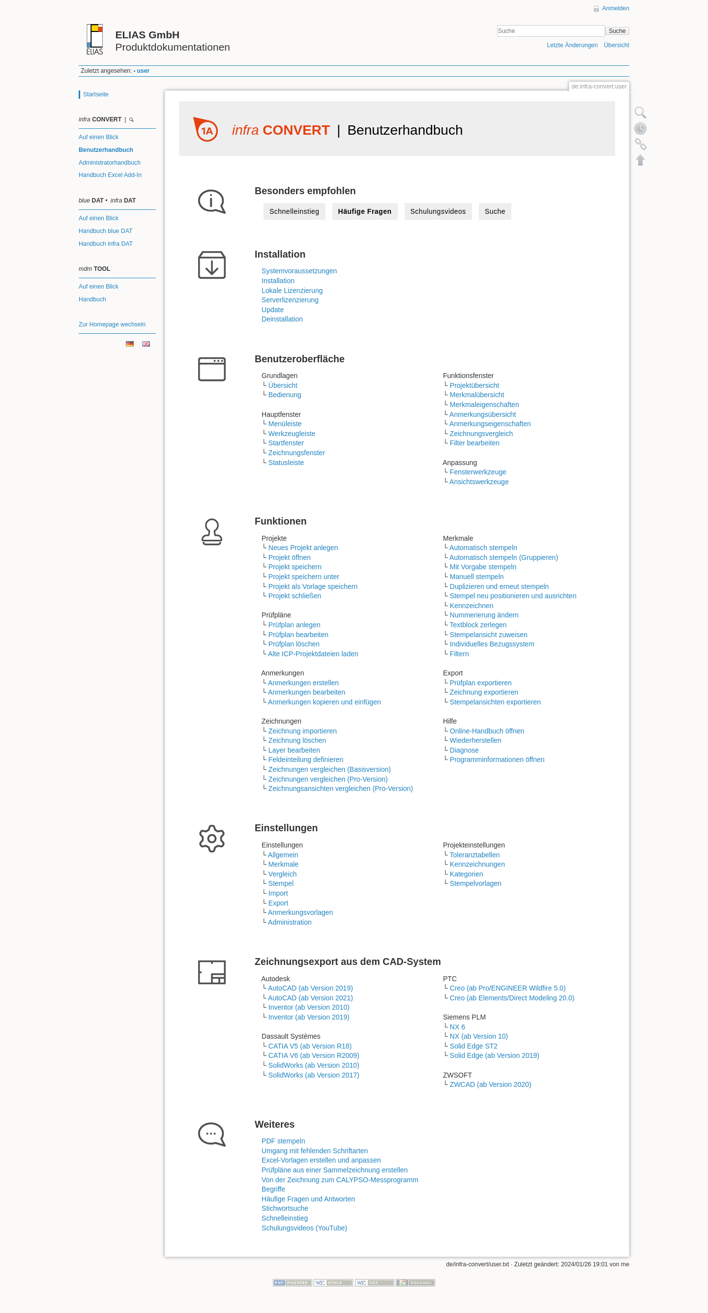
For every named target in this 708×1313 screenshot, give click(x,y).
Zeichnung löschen (297, 740)
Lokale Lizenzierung (292, 290)
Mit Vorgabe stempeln (483, 567)
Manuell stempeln (477, 577)
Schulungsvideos (438, 211)
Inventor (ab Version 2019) (309, 1017)
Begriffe (273, 1189)
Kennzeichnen (472, 606)
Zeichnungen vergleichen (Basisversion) (329, 769)
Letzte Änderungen (572, 45)
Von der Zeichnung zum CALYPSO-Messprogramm (340, 1180)
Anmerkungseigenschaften (490, 424)
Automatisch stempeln (483, 548)
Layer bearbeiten (294, 750)
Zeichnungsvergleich (481, 434)
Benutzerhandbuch (106, 149)
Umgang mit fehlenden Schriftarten (315, 1151)
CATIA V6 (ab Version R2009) (313, 1055)
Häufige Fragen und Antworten (308, 1199)
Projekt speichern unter (303, 577)
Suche (617, 31)
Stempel (281, 883)
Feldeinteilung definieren (306, 759)
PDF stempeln (283, 1141)
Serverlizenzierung (290, 300)
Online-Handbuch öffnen (487, 731)
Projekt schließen (294, 596)
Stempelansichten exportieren (495, 702)
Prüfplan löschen (294, 644)
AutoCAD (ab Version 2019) (310, 988)
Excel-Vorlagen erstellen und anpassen (321, 1160)
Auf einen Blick (98, 137)
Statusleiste (286, 463)
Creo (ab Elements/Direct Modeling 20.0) (512, 998)
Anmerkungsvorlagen (300, 912)
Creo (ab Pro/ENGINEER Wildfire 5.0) (508, 988)
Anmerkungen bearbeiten (306, 692)
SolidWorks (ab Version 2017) (313, 1075)
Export (278, 903)
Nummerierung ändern (484, 615)
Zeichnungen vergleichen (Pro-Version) (328, 779)
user (143, 70)
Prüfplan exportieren (481, 683)
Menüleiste (285, 424)
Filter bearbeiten (475, 443)
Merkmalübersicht (477, 395)
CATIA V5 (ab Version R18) (310, 1046)
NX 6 (457, 1027)
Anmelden (615, 8)
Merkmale (283, 864)
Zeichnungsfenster (296, 453)
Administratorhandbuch (110, 162)
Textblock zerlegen (478, 625)
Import (278, 893)
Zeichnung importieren (302, 731)
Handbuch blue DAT (105, 231)
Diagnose (464, 750)
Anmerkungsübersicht (482, 414)
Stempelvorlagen (476, 883)
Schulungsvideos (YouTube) (304, 1228)
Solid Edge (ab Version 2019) (494, 1055)
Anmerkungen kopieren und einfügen (324, 702)
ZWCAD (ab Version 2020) (490, 1084)
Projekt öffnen (289, 557)
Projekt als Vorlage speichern (312, 586)
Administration (290, 922)
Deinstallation (282, 319)
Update (273, 310)
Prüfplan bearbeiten (298, 635)
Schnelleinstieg (294, 211)
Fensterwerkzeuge (478, 472)
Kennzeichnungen (477, 864)
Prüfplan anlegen (294, 625)
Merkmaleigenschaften (484, 404)
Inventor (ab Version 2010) (309, 1007)
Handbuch (92, 299)
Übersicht (616, 45)
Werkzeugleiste (291, 434)
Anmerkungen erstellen (303, 683)
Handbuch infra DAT (106, 243)
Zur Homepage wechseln (112, 324)
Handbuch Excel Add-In (110, 175)
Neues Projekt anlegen (303, 548)
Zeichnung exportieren (484, 692)
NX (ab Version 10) (479, 1036)
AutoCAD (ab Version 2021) (310, 998)
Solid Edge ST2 (474, 1046)
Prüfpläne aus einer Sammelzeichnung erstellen (335, 1170)
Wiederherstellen (476, 740)
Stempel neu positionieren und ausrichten (513, 596)
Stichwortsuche (285, 1208)
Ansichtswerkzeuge (479, 482)
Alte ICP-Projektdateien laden (313, 654)
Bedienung (284, 395)
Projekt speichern (295, 567)
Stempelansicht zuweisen (489, 635)
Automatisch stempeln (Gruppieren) (503, 557)
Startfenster (286, 443)
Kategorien (466, 874)
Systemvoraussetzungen (299, 271)
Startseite (96, 94)
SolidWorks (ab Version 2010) (313, 1065)
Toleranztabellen (475, 855)
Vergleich (282, 874)
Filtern (459, 654)
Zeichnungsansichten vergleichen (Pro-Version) (340, 788)
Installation (278, 281)
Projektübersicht (474, 385)
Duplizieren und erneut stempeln (499, 586)
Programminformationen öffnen (497, 759)
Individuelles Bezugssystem (492, 644)
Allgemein (283, 855)
